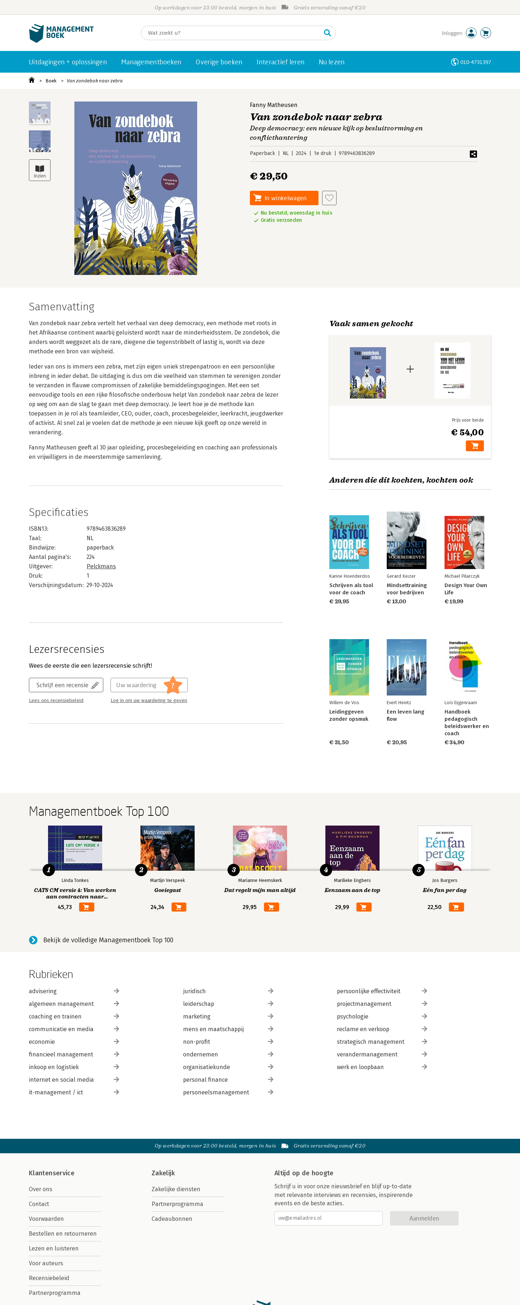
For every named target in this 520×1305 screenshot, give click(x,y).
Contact (39, 1204)
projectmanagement (382, 1003)
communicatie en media (74, 1029)
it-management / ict (74, 1092)
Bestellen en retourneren (63, 1233)
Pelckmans (101, 566)
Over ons (40, 1189)
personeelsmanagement (228, 1092)
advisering (74, 991)
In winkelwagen (286, 197)
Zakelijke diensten (176, 1189)
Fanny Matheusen (274, 105)
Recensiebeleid (49, 1278)
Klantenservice (51, 1173)
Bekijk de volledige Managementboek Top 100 (108, 940)
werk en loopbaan (382, 1067)
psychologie (382, 1016)
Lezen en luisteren (54, 1248)
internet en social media (74, 1079)
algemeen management (74, 1003)
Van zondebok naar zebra (95, 80)
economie (74, 1041)
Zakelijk (163, 1173)
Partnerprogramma (55, 1292)
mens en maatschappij (228, 1029)
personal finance (228, 1079)
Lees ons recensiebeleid (56, 700)
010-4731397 (475, 62)
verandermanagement (382, 1054)
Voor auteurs (46, 1263)
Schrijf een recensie (62, 684)
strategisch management (382, 1041)
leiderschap (228, 1003)
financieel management (74, 1054)
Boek (51, 80)
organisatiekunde (228, 1067)
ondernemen (228, 1054)
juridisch (228, 991)
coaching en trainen (74, 1016)
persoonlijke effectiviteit (382, 991)
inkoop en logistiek (74, 1067)
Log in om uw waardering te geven (148, 700)
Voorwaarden (46, 1218)
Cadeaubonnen (172, 1218)
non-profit (228, 1041)
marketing (228, 1016)
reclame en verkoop (382, 1029)
